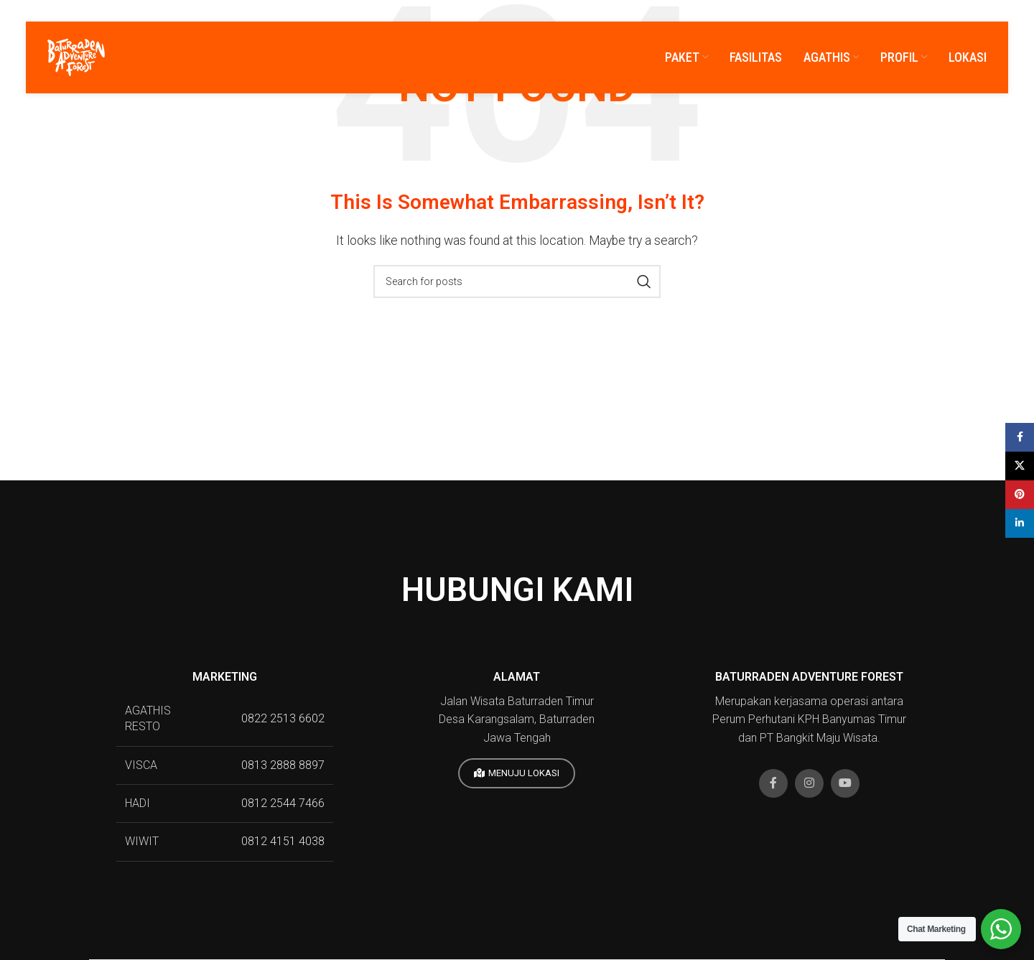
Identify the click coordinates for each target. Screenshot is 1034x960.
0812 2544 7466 (283, 803)
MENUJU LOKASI (516, 773)
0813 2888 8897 (283, 765)
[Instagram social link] (809, 783)
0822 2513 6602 (283, 718)
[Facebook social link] (773, 783)
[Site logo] (76, 56)
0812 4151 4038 (283, 841)
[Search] (517, 281)
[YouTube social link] (845, 783)
